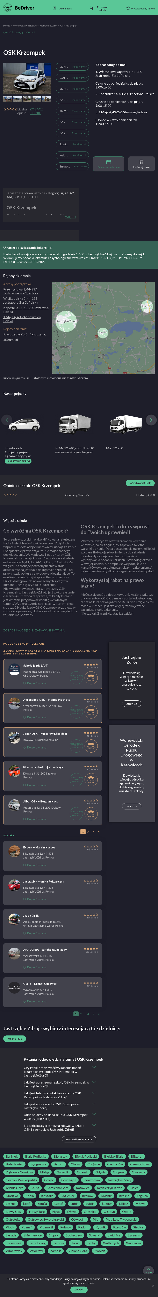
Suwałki (94, 1235)
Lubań (58, 1204)
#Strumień (10, 339)
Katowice (82, 1188)
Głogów (118, 1172)
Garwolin (63, 1172)
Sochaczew (74, 1235)
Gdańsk (82, 1172)
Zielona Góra (78, 1251)
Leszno (11, 1204)
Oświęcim (78, 1220)
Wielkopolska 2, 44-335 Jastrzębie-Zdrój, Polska (20, 300)
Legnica (142, 1196)
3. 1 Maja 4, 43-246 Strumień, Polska (121, 112)
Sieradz (11, 1235)
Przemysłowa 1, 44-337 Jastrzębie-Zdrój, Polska (20, 291)
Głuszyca (138, 1172)
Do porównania (34, 683)
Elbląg (44, 1172)
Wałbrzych (111, 1243)
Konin (30, 1196)
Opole (126, 1212)
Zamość (55, 1251)
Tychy (91, 1243)
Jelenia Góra (14, 1188)
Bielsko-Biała (113, 1157)
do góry (148, 1271)
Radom (83, 1227)
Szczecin (134, 1235)
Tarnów (58, 1243)
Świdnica (114, 1235)
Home (6, 25)
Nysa (56, 1212)
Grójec (49, 1180)
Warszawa (133, 1243)
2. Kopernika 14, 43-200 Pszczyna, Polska (124, 94)
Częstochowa (140, 1164)
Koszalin (47, 1196)
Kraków (87, 1196)
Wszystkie (14, 1038)
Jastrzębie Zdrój (48, 25)
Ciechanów (115, 1164)
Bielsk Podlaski (86, 1157)
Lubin (74, 1204)
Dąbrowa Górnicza (19, 1172)
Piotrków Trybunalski (121, 1220)
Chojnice (93, 1164)
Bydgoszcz (38, 1164)
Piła (95, 1220)
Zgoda (79, 1289)
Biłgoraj (136, 1157)
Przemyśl (46, 1227)
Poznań (27, 1227)
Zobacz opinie (36, 111)
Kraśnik (106, 1196)
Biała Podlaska (35, 1157)
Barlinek (12, 1157)
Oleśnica (90, 1212)
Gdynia (100, 1172)
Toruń (75, 1243)
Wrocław (36, 1251)
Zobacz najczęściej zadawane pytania (34, 630)
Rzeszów (119, 1227)
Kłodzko (12, 1196)
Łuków (107, 1204)
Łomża (42, 1204)
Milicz (123, 1204)
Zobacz (131, 703)
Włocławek (14, 1251)
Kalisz (35, 1188)
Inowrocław (92, 1180)
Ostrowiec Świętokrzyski (46, 1220)
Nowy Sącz (14, 1212)
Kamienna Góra (58, 1188)
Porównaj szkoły (141, 164)
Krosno (124, 1196)
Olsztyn (109, 1212)
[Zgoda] (153, 1285)
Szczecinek (14, 1243)
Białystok (60, 1157)
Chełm (75, 1164)
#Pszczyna (37, 334)
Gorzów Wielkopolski (21, 1180)
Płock (10, 1227)
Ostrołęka (13, 1220)
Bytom (58, 1164)
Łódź (26, 1204)
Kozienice (68, 1196)
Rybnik (101, 1227)
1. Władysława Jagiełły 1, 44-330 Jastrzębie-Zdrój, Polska (118, 73)
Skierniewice (33, 1235)
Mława (140, 1204)
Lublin (90, 1204)
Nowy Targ (37, 1212)
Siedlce (138, 1227)
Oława (72, 1212)
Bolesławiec (14, 1164)
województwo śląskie (25, 25)
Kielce (134, 1188)
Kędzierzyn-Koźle (109, 1188)
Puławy (65, 1227)
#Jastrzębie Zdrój (15, 334)
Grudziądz (68, 1180)
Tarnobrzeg (37, 1243)
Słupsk (53, 1235)
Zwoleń (99, 1251)
